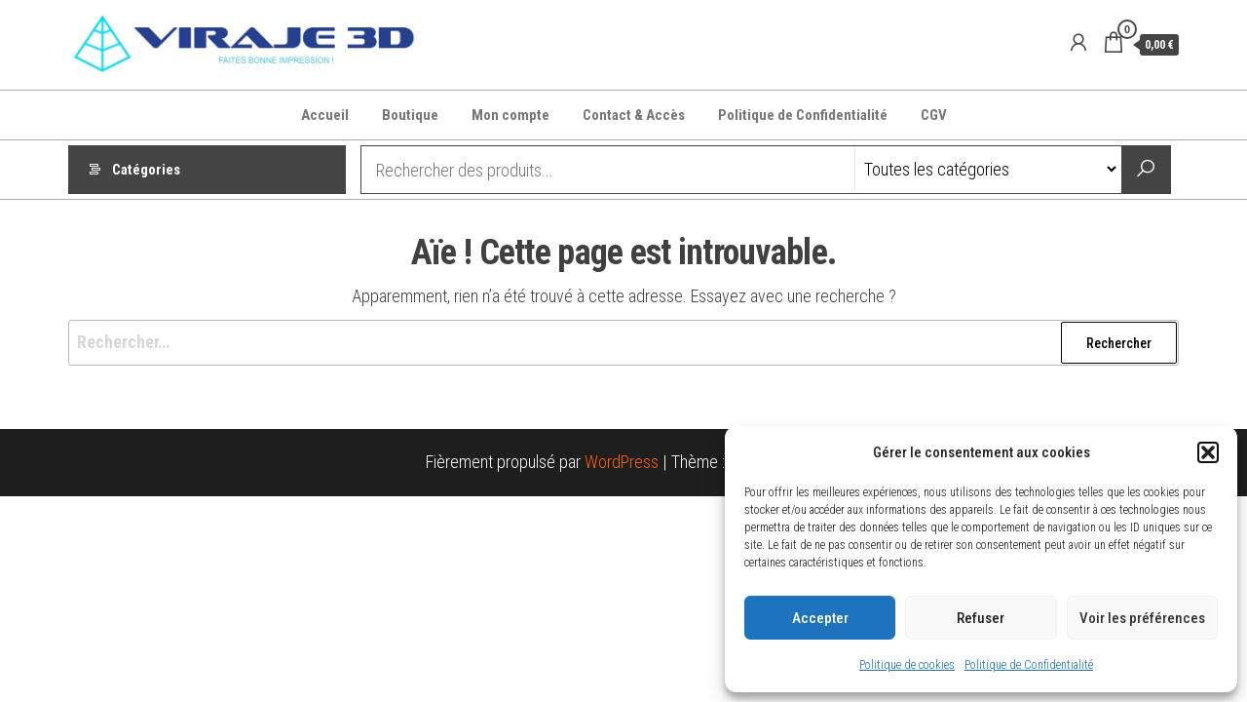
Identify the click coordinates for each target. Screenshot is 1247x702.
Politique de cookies (907, 665)
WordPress (622, 461)
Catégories (146, 169)
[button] (1208, 452)
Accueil (325, 115)
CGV (934, 115)
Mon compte (510, 115)
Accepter (820, 618)
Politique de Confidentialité (1028, 665)
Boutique (410, 115)
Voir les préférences (1142, 618)
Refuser (980, 618)
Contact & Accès (634, 115)
